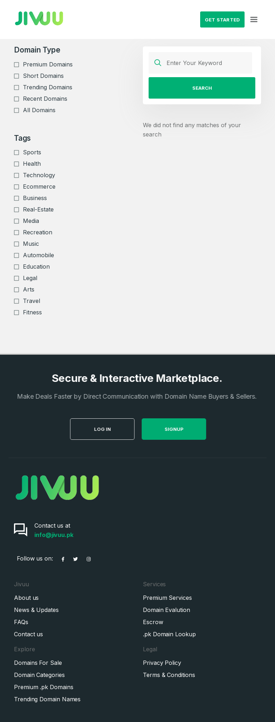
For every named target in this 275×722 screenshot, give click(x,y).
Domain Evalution (166, 609)
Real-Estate (38, 209)
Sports (32, 152)
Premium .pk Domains (43, 687)
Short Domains (43, 75)
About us (26, 597)
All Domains (39, 110)
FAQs (21, 622)
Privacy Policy (162, 662)
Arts (28, 289)
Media (31, 220)
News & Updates (36, 609)
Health (32, 163)
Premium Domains (48, 64)
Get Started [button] (222, 20)
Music (31, 243)
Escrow (153, 622)
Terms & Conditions (169, 674)
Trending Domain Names (47, 699)
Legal (30, 278)
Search (202, 88)
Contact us (28, 634)
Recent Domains (45, 98)
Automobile (38, 255)
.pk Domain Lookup (169, 634)
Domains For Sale (38, 662)
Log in (116, 429)
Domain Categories (39, 674)
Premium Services (167, 597)
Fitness (32, 312)
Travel (31, 300)
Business (35, 197)
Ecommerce (39, 186)
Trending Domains (47, 87)
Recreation (37, 232)
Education (36, 266)
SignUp (188, 429)
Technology (39, 175)
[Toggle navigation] (254, 20)
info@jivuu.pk (53, 534)
